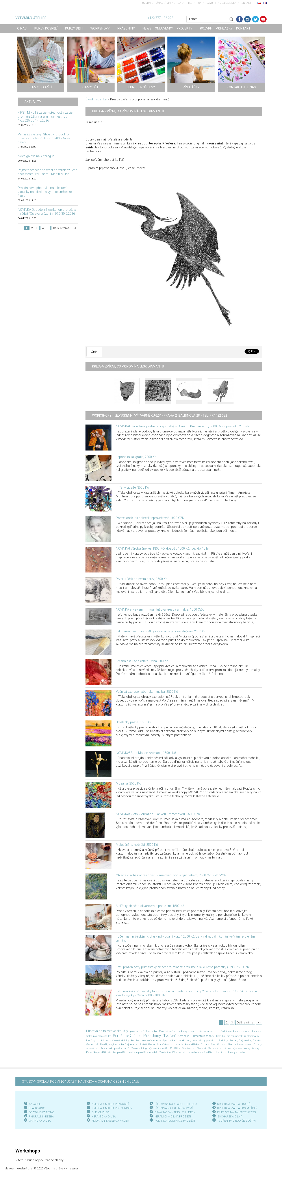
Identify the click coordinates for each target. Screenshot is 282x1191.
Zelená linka (228, 3)
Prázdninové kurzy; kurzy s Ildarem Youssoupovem (187, 1031)
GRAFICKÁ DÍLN (39, 1120)
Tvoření (169, 1035)
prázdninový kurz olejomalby (243, 1036)
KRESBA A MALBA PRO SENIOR (111, 1108)
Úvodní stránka (152, 3)
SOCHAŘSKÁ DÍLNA (229, 1116)
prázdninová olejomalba (143, 1031)
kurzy (247, 1048)
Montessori (188, 1048)
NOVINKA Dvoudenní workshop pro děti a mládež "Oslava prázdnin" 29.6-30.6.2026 (47, 212)
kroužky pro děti (95, 1040)
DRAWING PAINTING (41, 1112)
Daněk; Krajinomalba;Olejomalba (118, 1044)
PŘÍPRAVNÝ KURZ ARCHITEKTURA (175, 1104)
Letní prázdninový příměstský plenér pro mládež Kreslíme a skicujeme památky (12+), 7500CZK (182, 967)
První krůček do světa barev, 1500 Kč (141, 579)
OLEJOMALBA (100, 1112)
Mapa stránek (175, 3)
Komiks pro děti (117, 1052)
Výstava (237, 1048)
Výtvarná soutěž (158, 1048)
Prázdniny (152, 1035)
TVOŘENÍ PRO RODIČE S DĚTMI (236, 1120)
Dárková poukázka (219, 1048)
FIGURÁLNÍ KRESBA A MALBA (110, 1120)
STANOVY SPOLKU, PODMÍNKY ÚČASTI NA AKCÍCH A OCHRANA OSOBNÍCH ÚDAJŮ (80, 1082)
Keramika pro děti (96, 1052)
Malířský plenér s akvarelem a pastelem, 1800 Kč (150, 906)
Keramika (183, 1036)
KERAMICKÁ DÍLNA (104, 1116)
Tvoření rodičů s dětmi (172, 1052)
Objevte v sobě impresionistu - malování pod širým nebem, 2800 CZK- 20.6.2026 (172, 875)
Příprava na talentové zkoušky (107, 1031)
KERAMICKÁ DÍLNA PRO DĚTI (172, 1116)
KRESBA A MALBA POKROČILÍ (110, 1104)
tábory (255, 1048)
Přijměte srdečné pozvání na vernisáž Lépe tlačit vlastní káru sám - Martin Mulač (47, 172)
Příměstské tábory (203, 1036)
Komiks (220, 1036)
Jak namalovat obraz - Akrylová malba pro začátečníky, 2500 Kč (161, 631)
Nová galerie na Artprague (36, 156)
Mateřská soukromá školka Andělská (178, 1044)
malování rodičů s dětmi (200, 1052)
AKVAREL (35, 1104)
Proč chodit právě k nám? (115, 1048)
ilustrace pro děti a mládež (142, 1052)
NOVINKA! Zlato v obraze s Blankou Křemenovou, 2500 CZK (158, 814)
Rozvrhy (210, 3)
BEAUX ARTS (37, 1108)
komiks (135, 1040)
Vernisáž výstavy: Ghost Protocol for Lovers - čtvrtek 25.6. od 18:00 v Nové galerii (44, 138)
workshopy (185, 1040)
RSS (190, 3)
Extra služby (208, 1044)
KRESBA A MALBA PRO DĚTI (234, 1104)
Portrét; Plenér (147, 1044)
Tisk (198, 3)
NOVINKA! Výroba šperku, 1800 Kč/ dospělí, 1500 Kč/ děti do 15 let (162, 548)
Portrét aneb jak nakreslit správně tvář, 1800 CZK (150, 518)
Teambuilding (139, 1048)
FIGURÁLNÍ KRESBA (41, 1116)
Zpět (94, 351)
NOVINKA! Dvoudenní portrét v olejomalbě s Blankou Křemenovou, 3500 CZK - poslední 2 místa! (183, 426)
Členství (201, 1048)
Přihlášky (174, 1048)
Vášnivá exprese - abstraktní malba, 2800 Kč (147, 692)
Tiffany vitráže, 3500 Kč (132, 487)
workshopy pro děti (203, 1040)
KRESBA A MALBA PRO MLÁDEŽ (237, 1108)
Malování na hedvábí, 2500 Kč (137, 845)
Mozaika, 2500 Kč (128, 783)
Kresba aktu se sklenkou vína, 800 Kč (142, 661)
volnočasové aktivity (117, 1040)
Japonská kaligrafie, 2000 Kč (136, 457)
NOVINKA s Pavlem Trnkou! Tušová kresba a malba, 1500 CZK (160, 609)
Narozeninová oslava (239, 1044)
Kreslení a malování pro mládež (159, 1040)
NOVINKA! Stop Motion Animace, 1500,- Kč (146, 753)
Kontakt (245, 3)
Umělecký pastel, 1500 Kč (134, 722)
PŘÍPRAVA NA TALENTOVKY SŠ (236, 1112)
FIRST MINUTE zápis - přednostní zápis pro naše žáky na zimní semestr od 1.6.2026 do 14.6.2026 (45, 116)
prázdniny (222, 1040)
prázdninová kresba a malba (234, 1031)
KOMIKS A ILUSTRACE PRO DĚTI (174, 1120)
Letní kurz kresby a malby (230, 1052)
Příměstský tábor (127, 1035)
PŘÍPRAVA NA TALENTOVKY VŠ (173, 1108)
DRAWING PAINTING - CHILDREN (174, 1112)
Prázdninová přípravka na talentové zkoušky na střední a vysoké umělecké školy (45, 192)
